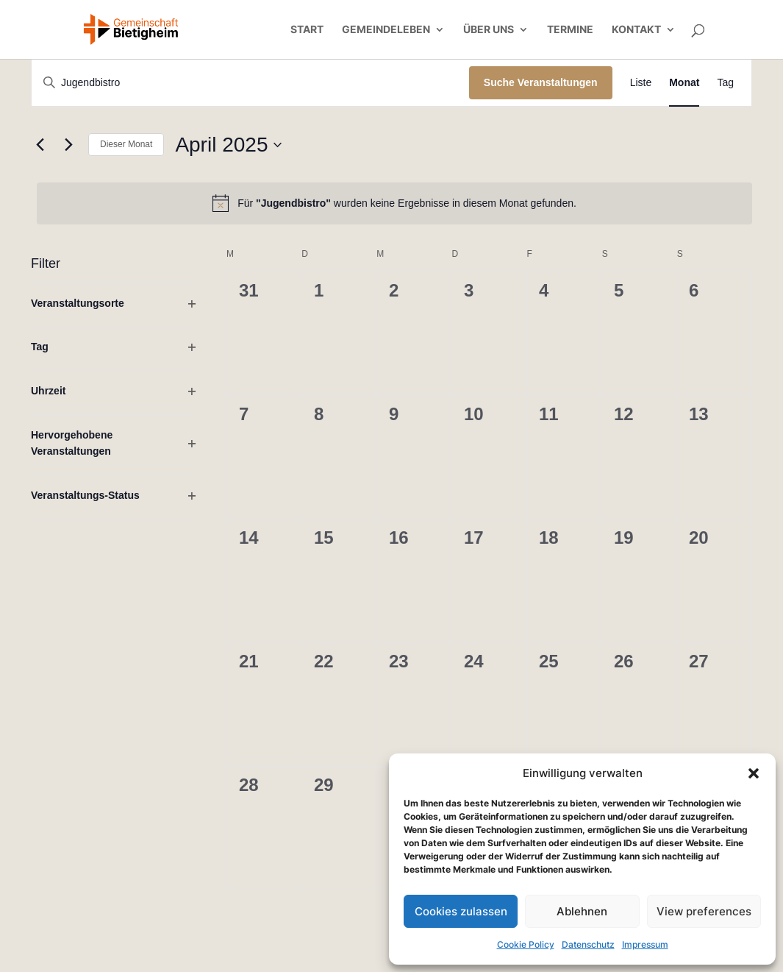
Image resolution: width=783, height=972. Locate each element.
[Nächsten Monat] (68, 145)
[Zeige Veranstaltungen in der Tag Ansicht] (725, 83)
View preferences (704, 911)
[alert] (394, 203)
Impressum (645, 944)
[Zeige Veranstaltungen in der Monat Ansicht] (684, 83)
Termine (570, 29)
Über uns (488, 29)
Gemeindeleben (386, 29)
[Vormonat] (40, 145)
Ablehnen (582, 911)
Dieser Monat (126, 144)
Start (306, 29)
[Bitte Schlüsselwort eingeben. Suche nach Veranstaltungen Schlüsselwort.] (250, 83)
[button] (753, 773)
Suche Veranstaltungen (541, 82)
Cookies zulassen (461, 911)
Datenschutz (588, 944)
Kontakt (636, 29)
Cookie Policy (525, 944)
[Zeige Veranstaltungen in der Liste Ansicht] (641, 83)
